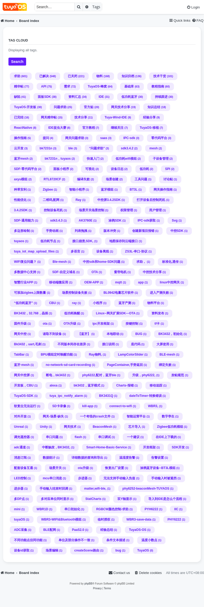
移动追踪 (156, 385)
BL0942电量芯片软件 (118, 293)
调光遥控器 (22, 437)
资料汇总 (74, 97)
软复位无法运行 (25, 406)
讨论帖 (168, 179)
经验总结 (106, 530)
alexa (54, 385)
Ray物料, (95, 354)
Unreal (19, 427)
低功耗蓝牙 (129, 97)
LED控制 (20, 478)
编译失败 (83, 179)
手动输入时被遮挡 (164, 478)
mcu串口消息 (52, 478)
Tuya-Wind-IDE (116, 117)
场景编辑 (52, 550)
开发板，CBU (24, 385)
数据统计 (49, 457)
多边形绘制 (22, 231)
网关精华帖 (49, 117)
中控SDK (176, 231)
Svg (175, 220)
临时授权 (104, 519)
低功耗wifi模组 (126, 158)
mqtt (118, 282)
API (43, 86)
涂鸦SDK (114, 220)
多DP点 (19, 499)
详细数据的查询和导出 (87, 457)
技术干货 (159, 76)
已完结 (18, 117)
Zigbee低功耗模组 (170, 427)
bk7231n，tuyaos (58, 158)
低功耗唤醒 (72, 313)
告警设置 (157, 457)
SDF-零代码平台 (25, 169)
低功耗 (144, 169)
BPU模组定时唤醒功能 (57, 354)
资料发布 (157, 313)
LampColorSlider (131, 354)
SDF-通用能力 (24, 220)
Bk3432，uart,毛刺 (27, 344)
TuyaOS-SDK (24, 396)
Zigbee (48, 189)
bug (118, 550)
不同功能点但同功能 (28, 540)
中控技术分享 (152, 272)
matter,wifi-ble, (95, 488)
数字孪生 (168, 416)
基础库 (129, 86)
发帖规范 (177, 375)
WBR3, (153, 406)
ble (70, 148)
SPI (167, 169)
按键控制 (132, 323)
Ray (78, 200)
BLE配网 (49, 530)
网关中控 (20, 334)
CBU (52, 303)
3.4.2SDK (21, 210)
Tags (96, 6)
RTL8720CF (52, 179)
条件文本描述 (115, 540)
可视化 (90, 169)
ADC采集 (20, 530)
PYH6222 (151, 509)
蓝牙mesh (21, 158)
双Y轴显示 (124, 499)
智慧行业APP (23, 282)
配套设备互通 (23, 468)
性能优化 (20, 200)
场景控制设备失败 (74, 293)
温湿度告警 (127, 457)
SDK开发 (178, 447)
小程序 (97, 303)
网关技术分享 (120, 107)
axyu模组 (20, 179)
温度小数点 (149, 540)
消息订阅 (20, 457)
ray (74, 303)
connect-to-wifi (120, 406)
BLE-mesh (167, 354)
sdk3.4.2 (127, 148)
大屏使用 (162, 344)
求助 (17, 76)
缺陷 (17, 97)
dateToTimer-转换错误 (145, 396)
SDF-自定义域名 (63, 272)
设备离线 (102, 251)
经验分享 (149, 117)
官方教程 (88, 128)
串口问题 (52, 437)
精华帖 (18, 86)
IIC (176, 509)
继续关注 (117, 128)
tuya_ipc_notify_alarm (66, 396)
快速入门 (93, 158)
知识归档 (128, 76)
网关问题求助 (74, 138)
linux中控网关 (170, 282)
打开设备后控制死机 (151, 200)
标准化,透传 (170, 262)
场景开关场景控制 (91, 210)
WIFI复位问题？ (25, 262)
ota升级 (83, 468)
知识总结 (154, 107)
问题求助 (60, 107)
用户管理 (155, 210)
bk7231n (46, 148)
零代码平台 (159, 138)
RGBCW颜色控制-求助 (112, 509)
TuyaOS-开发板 (25, 107)
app (141, 282)
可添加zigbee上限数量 (30, 293)
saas (103, 138)
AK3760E (85, 220)
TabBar (19, 354)
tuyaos (19, 241)
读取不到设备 (52, 334)
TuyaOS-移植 (149, 128)
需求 (67, 86)
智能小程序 (77, 189)
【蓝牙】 (84, 334)
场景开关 (55, 468)
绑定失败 (165, 365)
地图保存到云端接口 (123, 241)
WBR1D (42, 509)
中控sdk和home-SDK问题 (101, 262)
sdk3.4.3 (56, 220)
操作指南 (20, 138)
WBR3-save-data (138, 519)
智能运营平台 (136, 416)
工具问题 (141, 179)
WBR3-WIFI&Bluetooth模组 (61, 519)
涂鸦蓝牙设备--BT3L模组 (157, 468)
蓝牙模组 (107, 189)
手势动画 (52, 231)
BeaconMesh (102, 427)
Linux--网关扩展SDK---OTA (115, 313)
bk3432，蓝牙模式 (87, 385)
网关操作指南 (163, 189)
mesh (153, 148)
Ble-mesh (60, 262)
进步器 (18, 488)
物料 (99, 76)
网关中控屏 (22, 375)
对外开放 (20, 416)
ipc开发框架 (101, 323)
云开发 (18, 148)
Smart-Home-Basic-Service (106, 447)
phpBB (88, 583)
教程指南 (157, 86)
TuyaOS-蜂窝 (97, 86)
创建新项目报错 (143, 231)
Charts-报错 (125, 385)
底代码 (135, 344)
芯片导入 (134, 427)
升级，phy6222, (143, 375)
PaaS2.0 (78, 530)
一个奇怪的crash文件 (95, 416)
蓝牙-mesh (22, 365)
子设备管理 (161, 158)
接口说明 (108, 344)
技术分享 (80, 117)
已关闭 (72, 76)
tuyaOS (19, 519)
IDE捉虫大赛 (57, 128)
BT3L (133, 189)
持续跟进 (161, 97)
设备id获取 (22, 550)
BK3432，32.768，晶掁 (31, 313)
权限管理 (126, 210)
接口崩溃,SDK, (82, 241)
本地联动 (113, 334)
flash (78, 437)
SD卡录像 (59, 406)
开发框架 (149, 447)
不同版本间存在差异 (72, 344)
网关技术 (70, 427)
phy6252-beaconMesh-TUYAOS (145, 488)
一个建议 (133, 437)
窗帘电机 (120, 272)
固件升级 (20, 323)
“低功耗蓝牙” (23, 303)
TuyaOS (143, 550)
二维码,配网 (51, 200)
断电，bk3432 (56, 375)
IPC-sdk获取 (146, 220)
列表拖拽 (81, 231)
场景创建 (112, 179)
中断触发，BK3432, (56, 447)
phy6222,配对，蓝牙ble (99, 375)
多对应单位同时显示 (55, 499)
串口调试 (104, 437)
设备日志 (117, 169)
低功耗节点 (48, 241)
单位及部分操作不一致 (74, 540)
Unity (44, 427)
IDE (101, 97)
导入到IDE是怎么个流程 (165, 499)
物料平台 (153, 303)
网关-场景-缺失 (53, 416)
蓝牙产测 (124, 303)
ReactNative (23, 128)
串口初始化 (72, 509)
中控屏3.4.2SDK (109, 200)
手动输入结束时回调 (54, 488)
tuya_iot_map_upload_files (34, 251)
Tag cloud (18, 40)
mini (17, 509)
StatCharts (94, 499)
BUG (139, 334)
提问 (46, 138)
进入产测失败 (159, 293)
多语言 (75, 251)
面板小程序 (61, 169)
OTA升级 (70, 323)
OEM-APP (91, 282)
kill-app (87, 406)
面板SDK (44, 97)
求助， (141, 262)
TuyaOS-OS (137, 530)
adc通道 (20, 447)
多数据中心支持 (25, 272)
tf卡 (157, 323)
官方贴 (88, 107)
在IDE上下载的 (166, 437)
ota (45, 323)
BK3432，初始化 (170, 334)
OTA (95, 272)
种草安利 (20, 189)
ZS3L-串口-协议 (136, 251)
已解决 (44, 76)
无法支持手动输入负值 (119, 478)
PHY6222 (174, 519)
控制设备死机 (53, 210)
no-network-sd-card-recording (68, 365)
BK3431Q (106, 396)
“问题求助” (97, 148)
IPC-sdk (129, 138)
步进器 (83, 478)
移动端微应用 (58, 282)
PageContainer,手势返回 (125, 365)
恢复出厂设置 (114, 468)
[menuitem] (193, 7)
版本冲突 (109, 231)
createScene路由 (86, 550)
